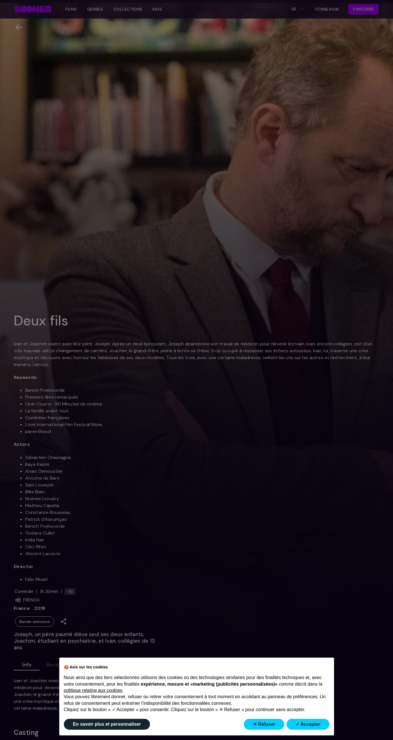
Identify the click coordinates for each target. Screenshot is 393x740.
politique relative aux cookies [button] (93, 690)
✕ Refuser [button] (264, 724)
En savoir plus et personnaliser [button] (107, 724)
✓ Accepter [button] (308, 724)
